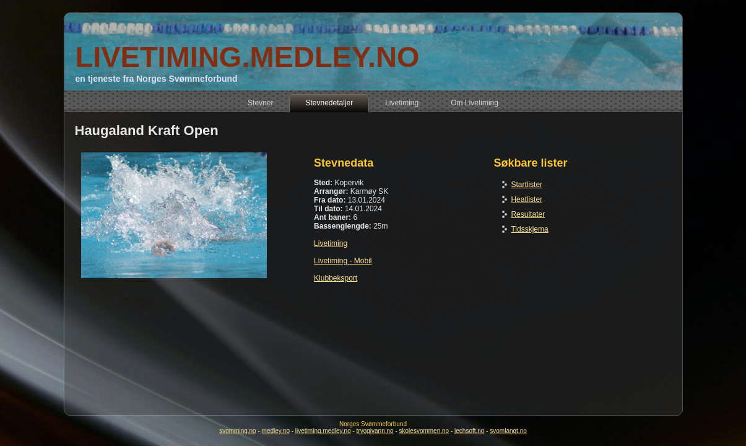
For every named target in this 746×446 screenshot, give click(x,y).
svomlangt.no (508, 430)
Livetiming (330, 243)
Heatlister (526, 199)
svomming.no (237, 430)
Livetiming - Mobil (342, 260)
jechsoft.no (469, 430)
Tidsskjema (529, 229)
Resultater (528, 214)
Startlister (526, 184)
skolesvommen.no (424, 430)
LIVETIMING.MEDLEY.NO (247, 56)
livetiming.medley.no (323, 430)
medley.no (276, 430)
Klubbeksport (335, 278)
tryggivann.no (375, 430)
